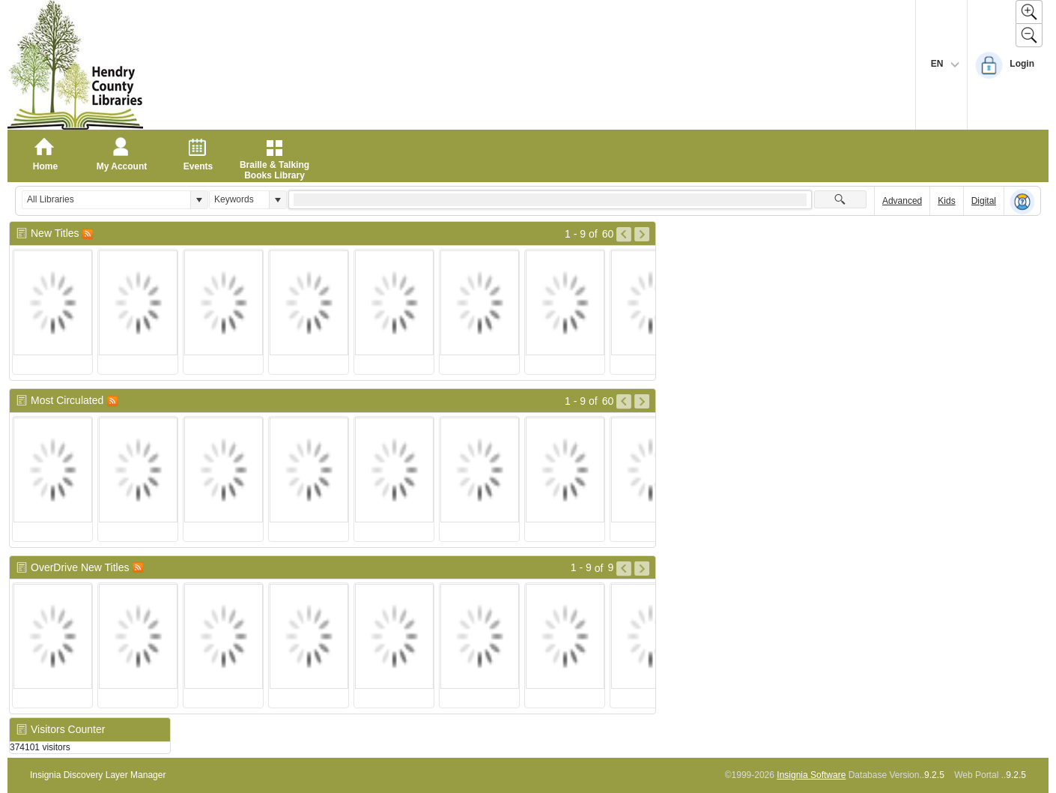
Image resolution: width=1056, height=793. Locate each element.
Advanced (902, 201)
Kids (946, 201)
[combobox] (106, 199)
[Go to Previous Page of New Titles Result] (623, 234)
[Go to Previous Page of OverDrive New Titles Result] (623, 568)
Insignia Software (811, 775)
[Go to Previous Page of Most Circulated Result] (623, 401)
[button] (198, 199)
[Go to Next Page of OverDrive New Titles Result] (641, 568)
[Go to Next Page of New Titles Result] (641, 234)
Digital (983, 201)
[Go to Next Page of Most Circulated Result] (641, 401)
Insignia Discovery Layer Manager (98, 775)
